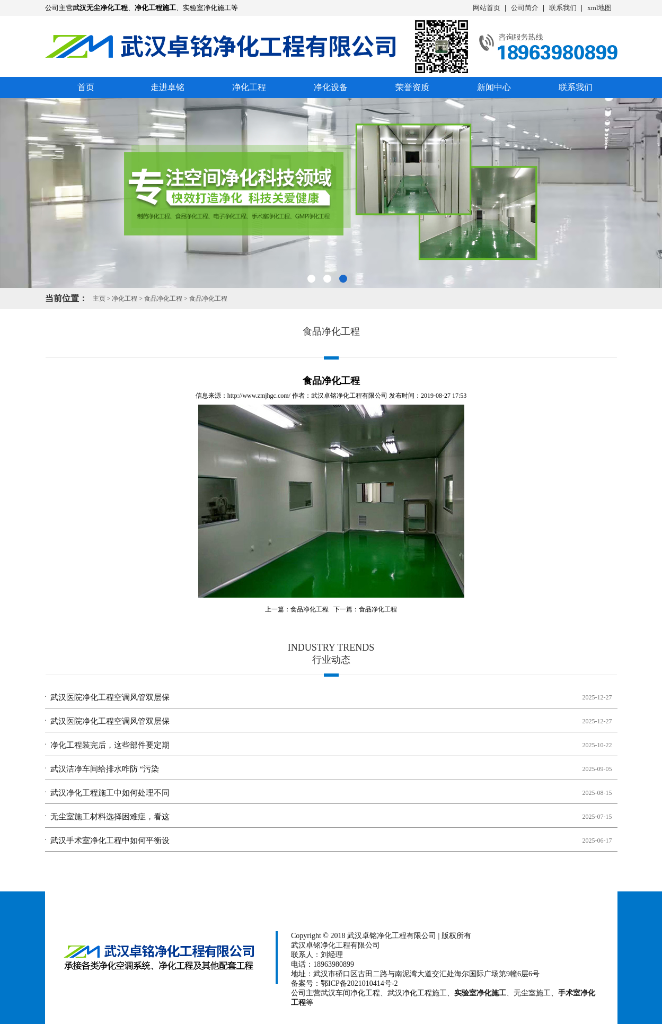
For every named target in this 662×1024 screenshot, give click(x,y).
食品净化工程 (163, 298)
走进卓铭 (167, 87)
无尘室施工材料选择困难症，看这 (110, 816)
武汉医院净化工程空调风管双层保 (110, 697)
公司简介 (525, 8)
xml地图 (599, 8)
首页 (85, 87)
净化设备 (331, 87)
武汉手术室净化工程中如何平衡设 (110, 840)
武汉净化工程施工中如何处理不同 (110, 793)
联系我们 (563, 8)
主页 (99, 298)
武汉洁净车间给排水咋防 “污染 (104, 769)
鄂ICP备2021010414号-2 (359, 983)
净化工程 (249, 87)
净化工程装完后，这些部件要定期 (110, 745)
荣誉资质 (412, 87)
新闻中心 (494, 87)
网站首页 (486, 8)
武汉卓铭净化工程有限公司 (349, 395)
